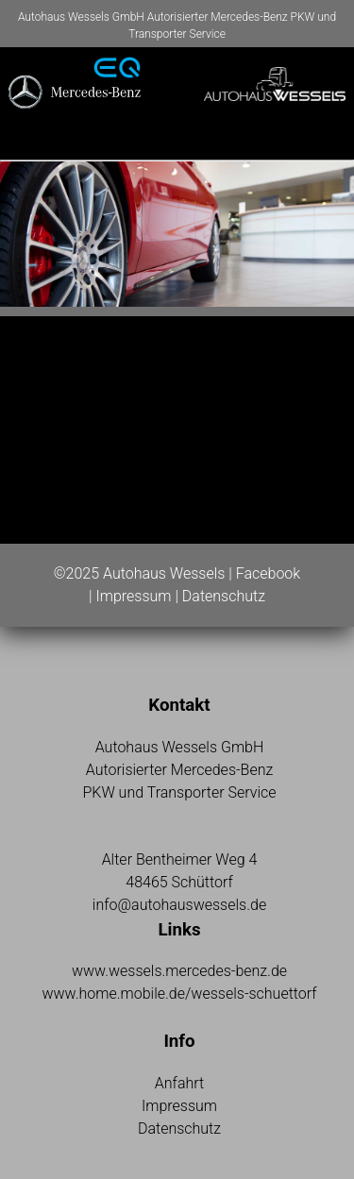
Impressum (133, 596)
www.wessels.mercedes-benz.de (179, 971)
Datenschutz (223, 596)
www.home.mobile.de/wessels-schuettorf (179, 993)
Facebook (268, 573)
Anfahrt (179, 1083)
